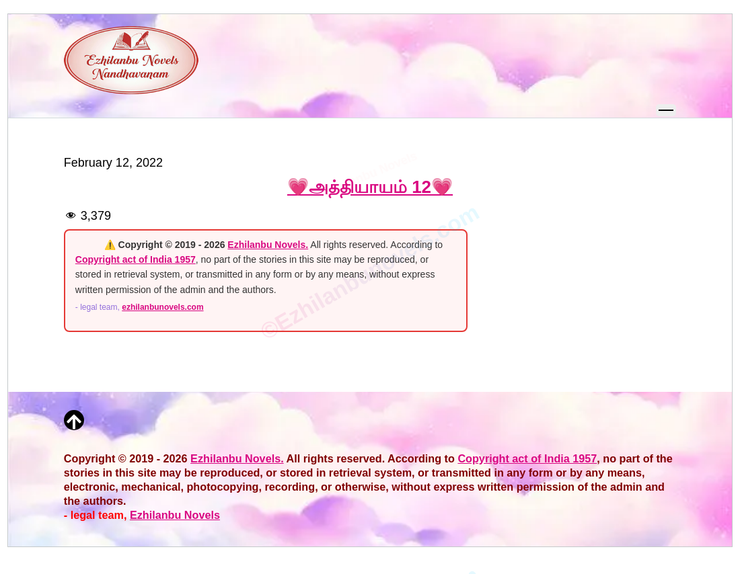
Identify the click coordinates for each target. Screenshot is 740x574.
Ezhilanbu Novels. (267, 244)
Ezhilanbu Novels (175, 515)
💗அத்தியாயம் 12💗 (370, 187)
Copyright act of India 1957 (135, 259)
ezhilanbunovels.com (162, 307)
